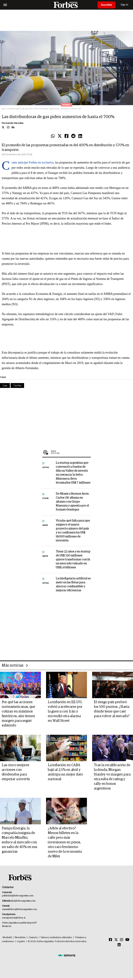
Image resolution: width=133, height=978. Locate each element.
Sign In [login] (124, 4)
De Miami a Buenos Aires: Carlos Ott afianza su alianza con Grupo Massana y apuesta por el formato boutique (72, 501)
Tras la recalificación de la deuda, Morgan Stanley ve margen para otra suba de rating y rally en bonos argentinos (112, 776)
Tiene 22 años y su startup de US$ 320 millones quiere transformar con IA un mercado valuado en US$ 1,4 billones (73, 559)
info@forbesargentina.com (23, 901)
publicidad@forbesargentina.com (17, 896)
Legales (21, 941)
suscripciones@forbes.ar (13, 918)
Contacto (33, 937)
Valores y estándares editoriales (56, 937)
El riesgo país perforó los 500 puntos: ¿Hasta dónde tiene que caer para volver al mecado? (112, 709)
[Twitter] (116, 939)
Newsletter (20, 937)
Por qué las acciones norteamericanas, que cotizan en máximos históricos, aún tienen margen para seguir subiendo (18, 713)
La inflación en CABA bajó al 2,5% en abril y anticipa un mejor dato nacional (65, 772)
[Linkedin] (119, 945)
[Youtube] (127, 939)
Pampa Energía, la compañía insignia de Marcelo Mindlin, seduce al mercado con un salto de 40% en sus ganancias (19, 840)
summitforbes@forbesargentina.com (19, 909)
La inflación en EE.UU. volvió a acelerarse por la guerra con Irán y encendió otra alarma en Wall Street (65, 711)
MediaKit (7, 937)
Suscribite (106, 4)
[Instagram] (121, 939)
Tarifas (17, 385)
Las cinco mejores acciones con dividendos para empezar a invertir (16, 772)
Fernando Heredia (12, 123)
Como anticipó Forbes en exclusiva (33, 162)
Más (71, 452)
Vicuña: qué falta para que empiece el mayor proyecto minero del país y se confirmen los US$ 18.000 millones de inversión (73, 530)
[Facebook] (110, 939)
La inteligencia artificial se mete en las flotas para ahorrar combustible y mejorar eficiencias (73, 584)
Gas (5, 385)
